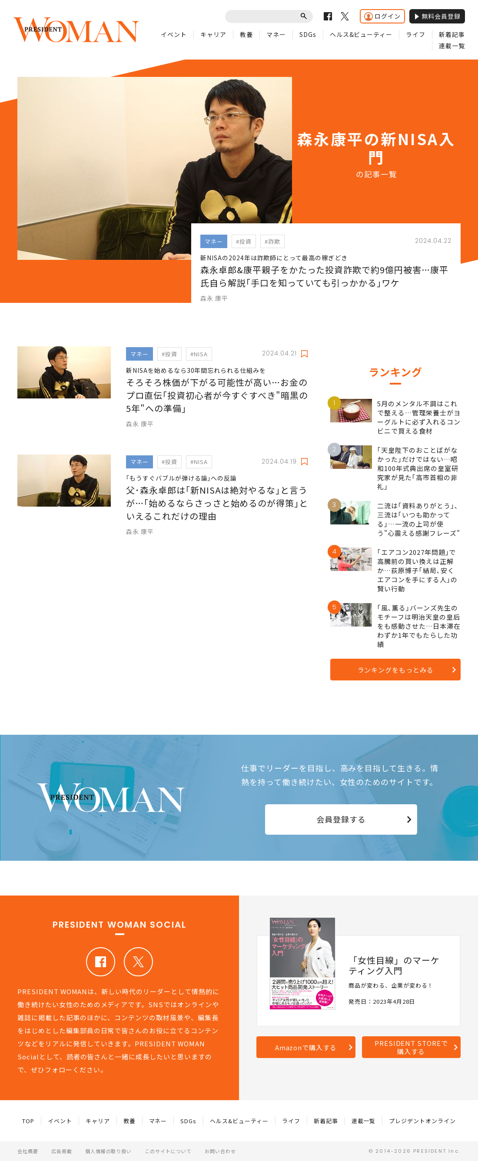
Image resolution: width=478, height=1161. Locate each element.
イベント (174, 34)
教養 (246, 34)
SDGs (307, 34)
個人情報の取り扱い (108, 1151)
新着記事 (452, 34)
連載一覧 (452, 45)
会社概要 (27, 1151)
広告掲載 (61, 1151)
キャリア (213, 34)
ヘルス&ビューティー (361, 34)
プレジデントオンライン (422, 1121)
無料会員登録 (437, 16)
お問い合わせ (220, 1151)
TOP (28, 1121)
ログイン (382, 16)
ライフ (415, 34)
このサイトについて (168, 1151)
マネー (276, 34)
